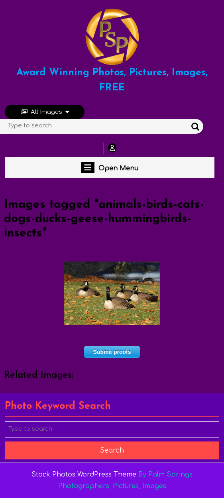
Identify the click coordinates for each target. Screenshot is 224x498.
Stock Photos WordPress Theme (83, 474)
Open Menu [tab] (109, 167)
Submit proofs (112, 352)
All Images (45, 112)
